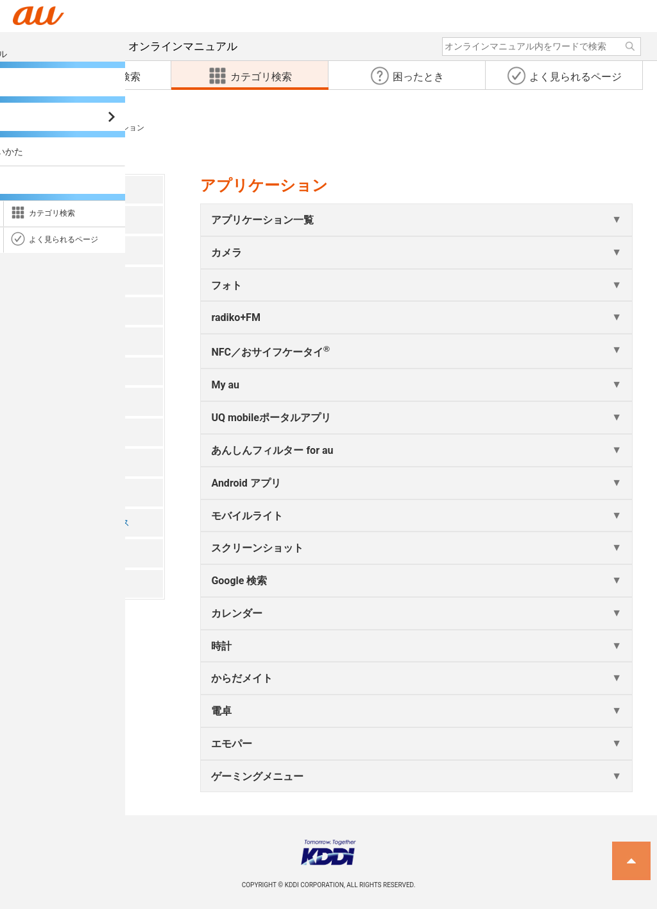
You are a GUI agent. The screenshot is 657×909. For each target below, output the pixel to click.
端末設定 (47, 492)
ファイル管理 (56, 431)
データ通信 (52, 461)
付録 (38, 583)
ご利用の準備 (56, 250)
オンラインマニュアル (136, 46)
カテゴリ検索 (37, 127)
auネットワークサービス (80, 522)
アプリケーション (65, 401)
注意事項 (47, 219)
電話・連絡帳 (56, 310)
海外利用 (47, 553)
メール (43, 340)
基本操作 (47, 280)
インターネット (61, 371)
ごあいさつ (52, 189)
